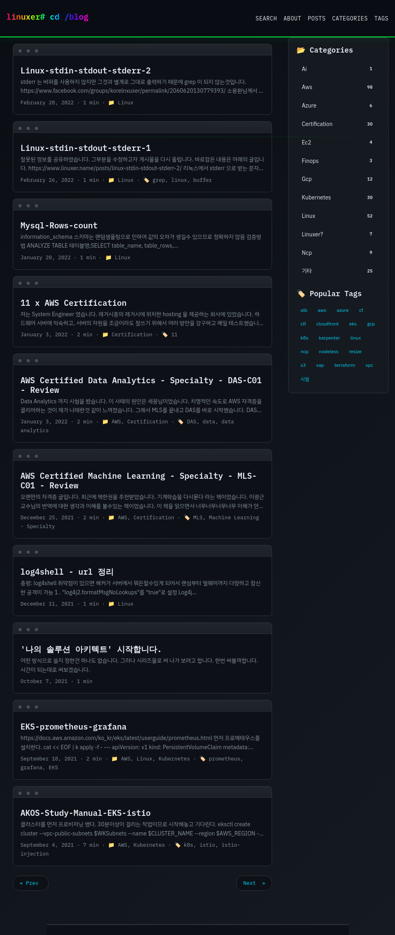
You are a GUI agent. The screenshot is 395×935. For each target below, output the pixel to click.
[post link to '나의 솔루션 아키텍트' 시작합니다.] (142, 658)
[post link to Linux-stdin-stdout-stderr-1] (142, 157)
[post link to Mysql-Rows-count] (142, 234)
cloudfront (327, 323)
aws (322, 310)
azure (343, 310)
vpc (369, 365)
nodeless (329, 351)
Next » (254, 883)
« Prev (31, 883)
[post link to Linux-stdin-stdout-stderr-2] (142, 79)
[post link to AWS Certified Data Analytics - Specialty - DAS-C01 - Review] (142, 398)
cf (361, 310)
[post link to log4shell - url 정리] (142, 580)
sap (320, 365)
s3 (303, 365)
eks (353, 323)
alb (304, 310)
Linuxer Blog (50, 18)
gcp (371, 323)
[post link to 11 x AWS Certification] (142, 311)
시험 (305, 379)
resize (355, 351)
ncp (305, 351)
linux (355, 337)
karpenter (329, 337)
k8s (304, 337)
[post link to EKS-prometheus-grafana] (142, 739)
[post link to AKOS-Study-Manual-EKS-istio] (142, 826)
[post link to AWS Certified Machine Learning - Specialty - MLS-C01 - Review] (142, 493)
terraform (344, 365)
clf (303, 323)
